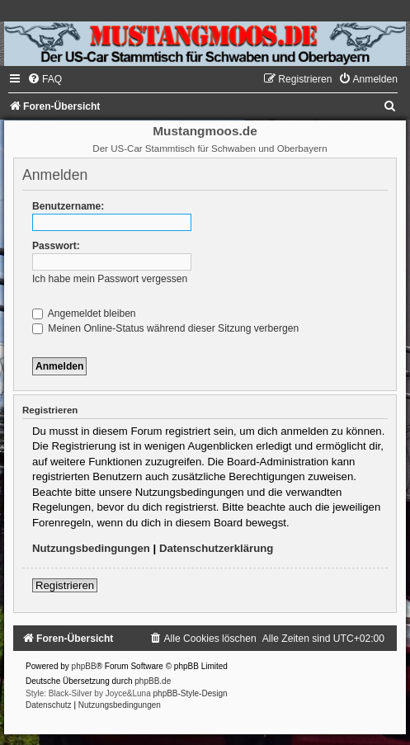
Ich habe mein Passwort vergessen (109, 279)
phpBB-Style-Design (190, 693)
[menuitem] (44, 79)
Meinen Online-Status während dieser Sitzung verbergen (165, 328)
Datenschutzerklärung (216, 548)
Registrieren (64, 585)
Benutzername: (68, 206)
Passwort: (56, 246)
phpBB (84, 666)
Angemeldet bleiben (84, 313)
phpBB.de (152, 681)
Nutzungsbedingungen (91, 548)
